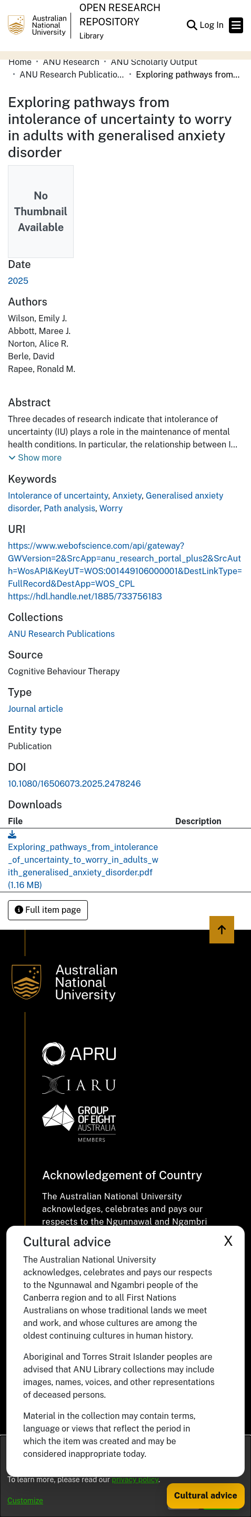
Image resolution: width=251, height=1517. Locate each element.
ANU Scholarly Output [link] (154, 62)
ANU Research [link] (71, 62)
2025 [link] (18, 281)
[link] (61, 634)
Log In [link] (212, 25)
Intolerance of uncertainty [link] (58, 496)
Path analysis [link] (69, 508)
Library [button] (91, 36)
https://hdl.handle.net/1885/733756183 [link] (85, 596)
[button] (191, 25)
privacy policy (135, 1479)
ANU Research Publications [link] (72, 75)
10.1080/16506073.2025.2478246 (74, 784)
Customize (25, 1500)
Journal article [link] (35, 709)
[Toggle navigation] (236, 25)
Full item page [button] (48, 910)
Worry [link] (111, 508)
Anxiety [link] (127, 496)
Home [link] (20, 62)
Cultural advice (205, 1496)
